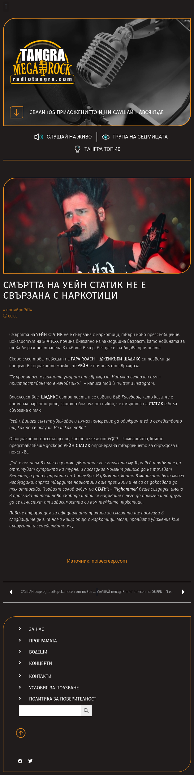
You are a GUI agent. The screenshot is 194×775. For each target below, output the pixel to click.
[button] (6, 7)
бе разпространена (41, 348)
